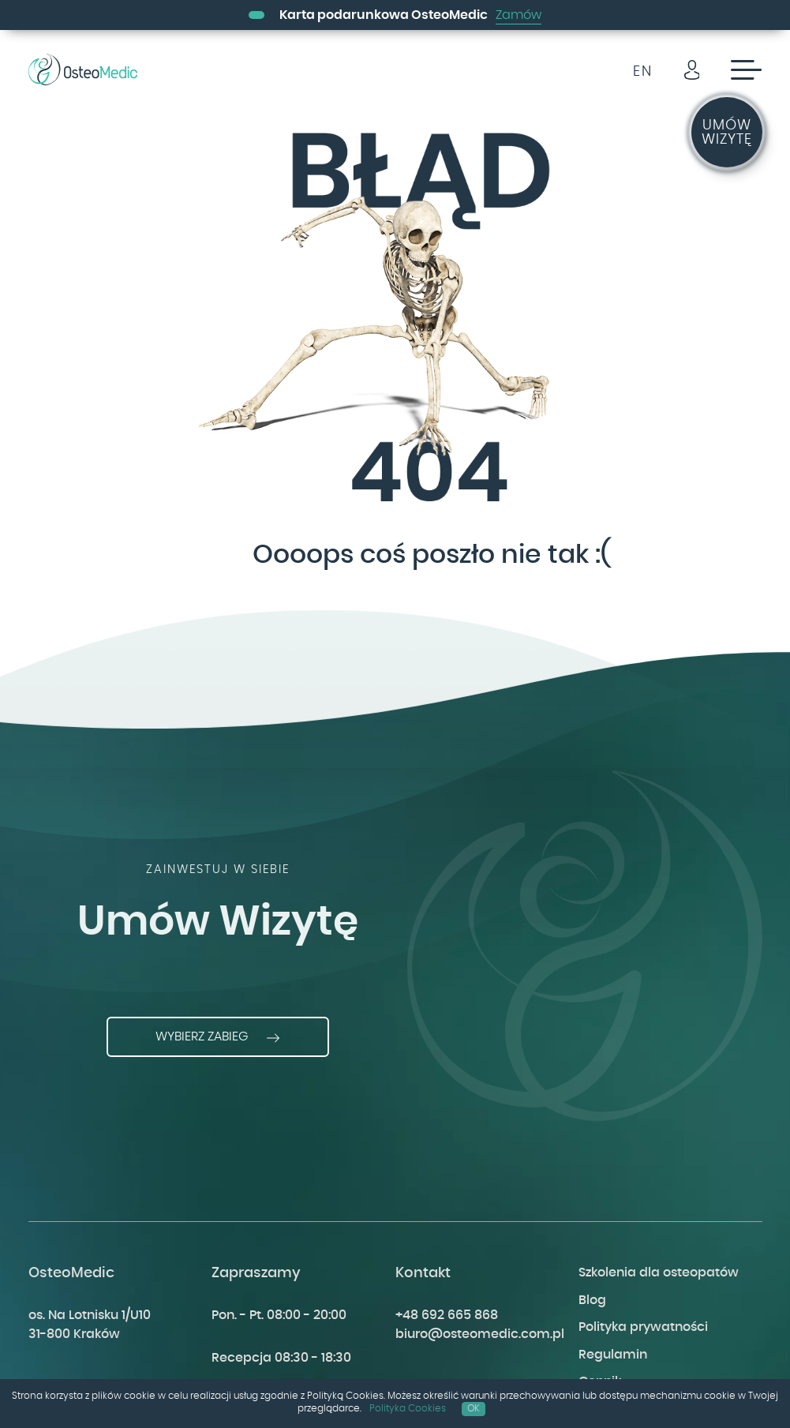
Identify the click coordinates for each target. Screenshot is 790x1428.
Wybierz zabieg (217, 1037)
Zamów (518, 15)
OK (473, 1408)
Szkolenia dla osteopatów (658, 1272)
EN (643, 72)
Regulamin (612, 1354)
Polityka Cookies (407, 1408)
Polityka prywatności (643, 1327)
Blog (592, 1300)
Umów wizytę (727, 132)
